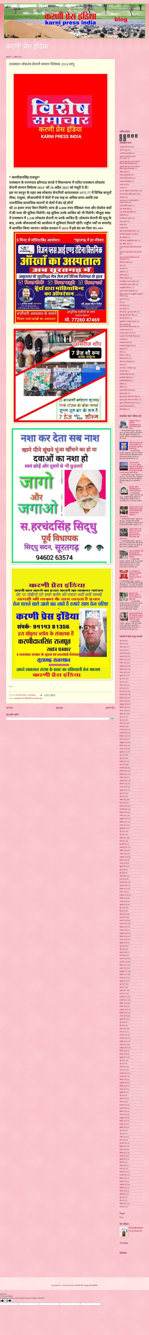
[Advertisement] (134, 91)
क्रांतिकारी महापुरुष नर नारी (128, 234)
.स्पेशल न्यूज (123, 172)
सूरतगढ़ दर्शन (123, 393)
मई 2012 (122, 1162)
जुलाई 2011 (123, 1194)
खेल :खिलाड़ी (123, 237)
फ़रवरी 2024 (123, 730)
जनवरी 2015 (123, 1076)
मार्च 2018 (123, 955)
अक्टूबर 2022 (124, 780)
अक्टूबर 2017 (124, 971)
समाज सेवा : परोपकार (126, 368)
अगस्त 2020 (123, 863)
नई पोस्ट (9, 708)
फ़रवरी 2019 (123, 920)
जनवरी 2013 (123, 1143)
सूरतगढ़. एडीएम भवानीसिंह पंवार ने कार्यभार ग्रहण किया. (135, 489)
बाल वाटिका (123, 309)
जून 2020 (122, 870)
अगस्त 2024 (123, 711)
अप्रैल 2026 (123, 647)
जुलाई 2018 (123, 943)
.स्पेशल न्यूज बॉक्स (125, 175)
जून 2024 (122, 717)
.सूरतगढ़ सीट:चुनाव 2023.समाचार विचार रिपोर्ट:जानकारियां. (130, 168)
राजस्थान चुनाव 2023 (126, 333)
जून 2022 (122, 793)
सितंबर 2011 (123, 1188)
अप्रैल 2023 (123, 761)
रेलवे (121, 352)
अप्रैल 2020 (123, 876)
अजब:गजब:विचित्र (125, 181)
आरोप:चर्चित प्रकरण (126, 205)
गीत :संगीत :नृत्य (124, 244)
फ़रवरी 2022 (123, 806)
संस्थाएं (122, 365)
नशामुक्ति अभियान (125, 288)
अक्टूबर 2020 (124, 857)
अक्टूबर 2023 (124, 742)
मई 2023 (122, 758)
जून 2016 (122, 1022)
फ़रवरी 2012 (123, 1172)
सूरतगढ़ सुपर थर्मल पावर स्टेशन (129, 396)
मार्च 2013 (123, 1140)
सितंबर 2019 (123, 898)
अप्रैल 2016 (123, 1029)
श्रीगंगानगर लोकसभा (126, 361)
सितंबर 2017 (123, 974)
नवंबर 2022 (123, 777)
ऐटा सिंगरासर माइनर (126, 218)
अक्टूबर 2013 (124, 1118)
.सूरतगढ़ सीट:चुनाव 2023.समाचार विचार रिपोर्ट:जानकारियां (130, 163)
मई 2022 (122, 796)
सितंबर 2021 (123, 822)
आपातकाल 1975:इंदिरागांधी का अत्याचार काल (28, 698)
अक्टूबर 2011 (124, 1184)
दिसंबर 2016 (123, 1003)
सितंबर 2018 (123, 936)
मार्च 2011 (123, 1207)
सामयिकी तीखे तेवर (125, 374)
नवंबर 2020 (123, 854)
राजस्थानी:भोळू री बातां (126, 346)
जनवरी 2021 (123, 847)
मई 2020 (122, 873)
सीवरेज (122, 387)
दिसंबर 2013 (123, 1111)
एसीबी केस (123, 215)
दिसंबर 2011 (123, 1178)
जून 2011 (122, 1197)
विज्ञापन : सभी (124, 355)
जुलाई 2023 (123, 752)
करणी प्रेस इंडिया (27, 46)
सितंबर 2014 (123, 1086)
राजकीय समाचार (125, 330)
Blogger (86, 1285)
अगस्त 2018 (123, 939)
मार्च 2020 (123, 879)
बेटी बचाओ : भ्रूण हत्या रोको (128, 312)
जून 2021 (122, 831)
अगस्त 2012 (123, 1156)
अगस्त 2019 (123, 901)
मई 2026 (122, 644)
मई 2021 (122, 834)
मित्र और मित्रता (124, 318)
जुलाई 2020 (123, 866)
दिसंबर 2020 (123, 850)
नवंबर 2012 (123, 1149)
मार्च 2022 (123, 803)
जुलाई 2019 (123, 905)
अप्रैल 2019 (123, 914)
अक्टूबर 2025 (124, 666)
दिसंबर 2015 (123, 1041)
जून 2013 (122, 1130)
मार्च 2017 (123, 994)
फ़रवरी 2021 (123, 844)
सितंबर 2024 (123, 707)
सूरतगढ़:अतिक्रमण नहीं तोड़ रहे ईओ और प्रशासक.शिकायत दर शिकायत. (136, 554)
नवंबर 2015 (123, 1044)
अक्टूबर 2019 (124, 895)
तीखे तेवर (122, 272)
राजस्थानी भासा (124, 342)
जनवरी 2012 (123, 1175)
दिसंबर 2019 (123, 889)
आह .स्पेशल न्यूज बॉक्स (126, 212)
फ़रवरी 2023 (123, 768)
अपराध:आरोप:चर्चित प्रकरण (128, 194)
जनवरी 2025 (123, 695)
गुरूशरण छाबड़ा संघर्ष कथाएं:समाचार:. (131, 252)
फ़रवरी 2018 (123, 959)
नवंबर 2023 (123, 739)
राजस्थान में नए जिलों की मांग (128, 336)
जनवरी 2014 (123, 1108)
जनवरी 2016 (123, 1038)
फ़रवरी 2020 (123, 882)
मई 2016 (122, 1025)
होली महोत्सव (123, 409)
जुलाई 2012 (123, 1159)
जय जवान (122, 269)
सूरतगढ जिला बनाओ (126, 390)
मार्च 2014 (123, 1102)
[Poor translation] (8, 1301)
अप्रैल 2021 (123, 838)
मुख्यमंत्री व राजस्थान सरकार (128, 321)
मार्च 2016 (123, 1032)
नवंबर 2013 (123, 1114)
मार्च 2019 (123, 917)
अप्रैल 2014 (123, 1099)
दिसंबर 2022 (123, 774)
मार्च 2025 (123, 688)
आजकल (122, 197)
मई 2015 (122, 1064)
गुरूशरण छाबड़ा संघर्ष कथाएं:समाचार (131, 247)
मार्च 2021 (123, 841)
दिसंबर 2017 (123, 965)
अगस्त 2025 (123, 672)
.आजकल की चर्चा (125, 147)
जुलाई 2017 (123, 981)
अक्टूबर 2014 (124, 1083)
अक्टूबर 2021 (124, 819)
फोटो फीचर (123, 305)
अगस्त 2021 (123, 825)
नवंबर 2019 (123, 892)
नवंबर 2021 (123, 815)
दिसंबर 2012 (123, 1146)
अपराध (122, 188)
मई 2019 (122, 911)
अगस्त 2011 (123, 1191)
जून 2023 (122, 755)
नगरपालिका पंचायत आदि (127, 281)
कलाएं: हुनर (123, 221)
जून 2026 (122, 640)
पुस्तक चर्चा (123, 299)
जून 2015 (122, 1060)
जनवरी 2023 (123, 771)
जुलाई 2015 (123, 1057)
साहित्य (122, 384)
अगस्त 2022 (123, 787)
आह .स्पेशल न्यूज (124, 209)
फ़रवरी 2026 (123, 653)
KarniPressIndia (137, 1228)
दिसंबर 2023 (123, 736)
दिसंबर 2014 (123, 1079)
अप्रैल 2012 (123, 1165)
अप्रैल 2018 (123, 952)
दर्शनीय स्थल (123, 275)
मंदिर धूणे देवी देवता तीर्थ (127, 315)
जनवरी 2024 (123, 733)
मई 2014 (122, 1095)
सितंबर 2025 (123, 669)
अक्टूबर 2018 (124, 933)
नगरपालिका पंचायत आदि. (127, 284)
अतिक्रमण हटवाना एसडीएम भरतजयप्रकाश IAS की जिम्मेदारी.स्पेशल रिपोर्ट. (135, 424)
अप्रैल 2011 (123, 1204)
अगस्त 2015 (123, 1054)
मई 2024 (122, 720)
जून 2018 (122, 946)
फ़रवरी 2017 (123, 997)
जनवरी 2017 (123, 1000)
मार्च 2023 (123, 765)
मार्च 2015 (123, 1070)
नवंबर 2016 (123, 1006)
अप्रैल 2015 (123, 1067)
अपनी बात (123, 184)
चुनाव (121, 265)
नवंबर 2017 (123, 968)
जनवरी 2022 (123, 809)
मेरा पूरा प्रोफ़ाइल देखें (135, 1231)
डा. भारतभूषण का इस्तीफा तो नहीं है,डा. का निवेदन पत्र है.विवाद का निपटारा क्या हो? (135, 575)
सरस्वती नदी (123, 371)
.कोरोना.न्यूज (123, 150)
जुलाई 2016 (123, 1019)
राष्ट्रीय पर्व (122, 349)
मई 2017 (122, 987)
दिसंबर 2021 (123, 812)
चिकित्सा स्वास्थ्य (124, 262)
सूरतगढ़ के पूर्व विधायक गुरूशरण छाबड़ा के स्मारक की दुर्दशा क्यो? (135, 596)
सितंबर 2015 (123, 1051)
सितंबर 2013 (123, 1121)
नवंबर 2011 (123, 1181)
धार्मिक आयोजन (124, 278)
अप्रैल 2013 (123, 1137)
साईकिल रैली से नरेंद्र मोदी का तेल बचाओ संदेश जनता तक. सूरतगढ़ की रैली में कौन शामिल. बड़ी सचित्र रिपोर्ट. (130, 534)
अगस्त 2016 (123, 1016)
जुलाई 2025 (123, 675)
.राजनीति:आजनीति (125, 153)
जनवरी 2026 (123, 656)
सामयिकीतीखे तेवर (125, 381)
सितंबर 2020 (123, 860)
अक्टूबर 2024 (124, 704)
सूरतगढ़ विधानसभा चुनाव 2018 (129, 403)
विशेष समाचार (124, 358)
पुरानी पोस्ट (110, 708)
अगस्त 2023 (123, 749)
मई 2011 (122, 1200)
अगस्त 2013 (123, 1124)
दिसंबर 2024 (123, 698)
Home (122, 1217)
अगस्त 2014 (123, 1089)
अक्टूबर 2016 (124, 1010)
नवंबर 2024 (123, 701)
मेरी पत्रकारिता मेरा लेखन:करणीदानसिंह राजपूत (128, 326)
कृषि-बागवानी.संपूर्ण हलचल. (128, 231)
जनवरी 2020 (123, 885)
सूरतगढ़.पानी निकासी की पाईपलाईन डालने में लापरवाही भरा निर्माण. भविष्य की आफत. (136, 616)
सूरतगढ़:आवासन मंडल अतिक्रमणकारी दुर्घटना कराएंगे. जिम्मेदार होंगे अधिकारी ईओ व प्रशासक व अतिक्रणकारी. (131, 512)
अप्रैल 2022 (123, 800)
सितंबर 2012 (123, 1153)
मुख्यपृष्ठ (59, 708)
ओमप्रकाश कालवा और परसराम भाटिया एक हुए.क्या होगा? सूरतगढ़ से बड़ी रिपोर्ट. (136, 445)
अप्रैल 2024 (123, 723)
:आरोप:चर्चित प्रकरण (126, 178)
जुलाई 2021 (123, 828)
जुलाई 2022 (123, 790)
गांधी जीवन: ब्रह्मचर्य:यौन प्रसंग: (129, 240)
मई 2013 (122, 1134)
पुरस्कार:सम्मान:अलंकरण (127, 291)
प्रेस (121, 302)
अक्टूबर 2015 (124, 1048)
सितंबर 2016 (123, 1013)
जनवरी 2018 (123, 962)
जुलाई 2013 (123, 1127)
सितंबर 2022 (123, 784)
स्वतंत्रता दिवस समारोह (126, 406)
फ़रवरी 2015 (123, 1073)
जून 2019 (122, 908)
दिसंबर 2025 (123, 660)
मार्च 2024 (123, 726)
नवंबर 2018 (123, 930)
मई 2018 (122, 949)
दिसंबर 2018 (123, 927)
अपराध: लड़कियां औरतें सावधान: (129, 191)
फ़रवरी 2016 (123, 1035)
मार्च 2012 (123, 1169)
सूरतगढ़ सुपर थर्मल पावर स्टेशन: (129, 400)
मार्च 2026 (123, 650)
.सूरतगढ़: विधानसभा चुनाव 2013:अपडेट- (128, 157)
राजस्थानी (122, 339)
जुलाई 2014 (123, 1092)
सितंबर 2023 (123, 745)
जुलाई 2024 (123, 714)
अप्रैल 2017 (123, 990)
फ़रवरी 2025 (123, 691)
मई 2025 (122, 682)
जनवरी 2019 (123, 924)
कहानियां (122, 228)
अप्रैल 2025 (123, 685)
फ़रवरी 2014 (123, 1105)
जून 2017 (122, 984)
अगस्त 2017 (123, 978)
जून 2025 (122, 679)
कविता (122, 225)
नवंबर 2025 (123, 663)
